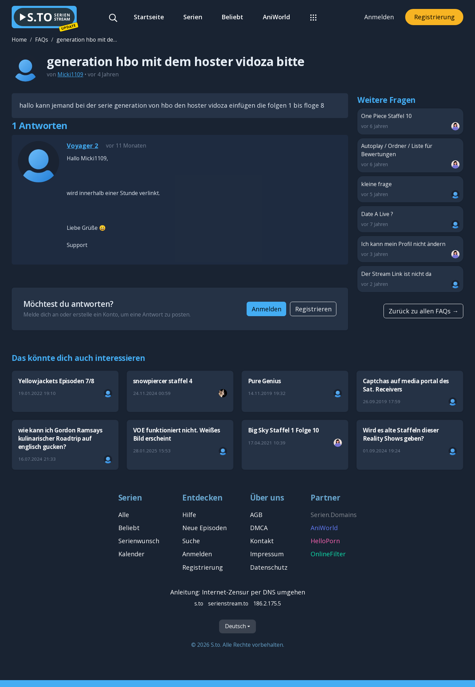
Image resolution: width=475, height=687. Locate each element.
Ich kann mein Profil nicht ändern (410, 249)
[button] (313, 17)
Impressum (267, 554)
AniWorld (276, 17)
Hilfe (189, 515)
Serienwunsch (138, 541)
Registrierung (434, 17)
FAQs (41, 39)
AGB (256, 515)
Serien (192, 17)
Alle (123, 515)
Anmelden (379, 17)
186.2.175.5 (267, 603)
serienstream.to (228, 603)
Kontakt (262, 541)
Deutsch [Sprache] (235, 626)
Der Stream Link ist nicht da (410, 279)
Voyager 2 (82, 145)
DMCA (259, 528)
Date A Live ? (410, 219)
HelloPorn (325, 541)
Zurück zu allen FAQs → (423, 311)
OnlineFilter (328, 554)
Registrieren (313, 309)
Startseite (149, 17)
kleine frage (410, 189)
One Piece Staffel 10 (410, 121)
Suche (191, 541)
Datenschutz (269, 567)
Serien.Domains (334, 515)
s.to (198, 603)
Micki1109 (70, 74)
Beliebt (232, 17)
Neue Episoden (204, 528)
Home (19, 39)
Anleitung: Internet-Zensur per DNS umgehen (237, 592)
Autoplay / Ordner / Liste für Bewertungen (410, 155)
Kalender (131, 554)
